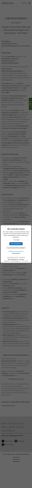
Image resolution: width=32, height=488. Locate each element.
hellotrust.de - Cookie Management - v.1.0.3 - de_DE (16, 261)
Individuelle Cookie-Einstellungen (16, 251)
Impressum (21, 259)
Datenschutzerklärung (13, 259)
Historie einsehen (16, 253)
